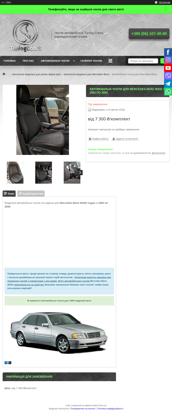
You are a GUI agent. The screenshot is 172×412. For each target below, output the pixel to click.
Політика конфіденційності (110, 408)
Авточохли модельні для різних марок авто (36, 74)
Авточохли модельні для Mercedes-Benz (86, 74)
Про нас (28, 60)
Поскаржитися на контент (83, 408)
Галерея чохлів (91, 60)
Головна (10, 60)
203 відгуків (164, 2)
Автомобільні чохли (55, 60)
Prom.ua (102, 405)
